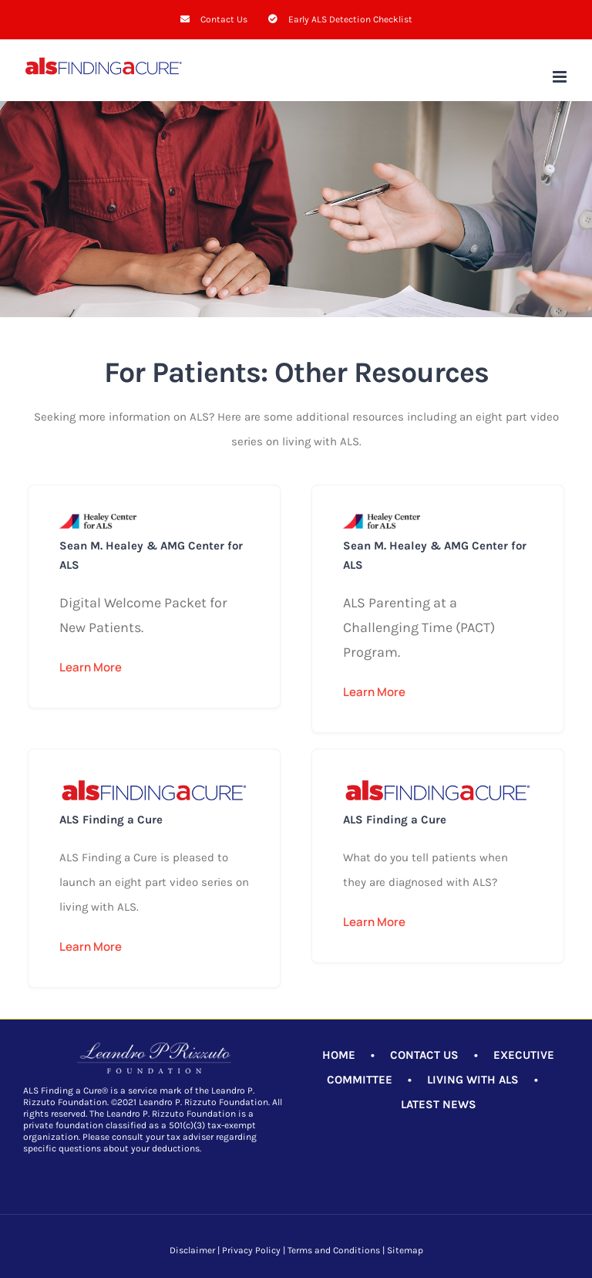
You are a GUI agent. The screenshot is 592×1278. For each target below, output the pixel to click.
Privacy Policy (251, 1250)
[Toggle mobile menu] (561, 77)
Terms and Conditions (334, 1250)
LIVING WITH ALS (473, 1080)
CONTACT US (424, 1055)
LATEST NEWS (438, 1104)
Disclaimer (192, 1250)
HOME (338, 1055)
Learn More (90, 667)
